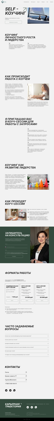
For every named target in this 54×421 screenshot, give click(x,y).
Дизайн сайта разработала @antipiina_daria (12, 415)
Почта (7, 372)
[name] (16, 250)
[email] (16, 244)
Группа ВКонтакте (10, 380)
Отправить (14, 256)
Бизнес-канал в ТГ (11, 376)
